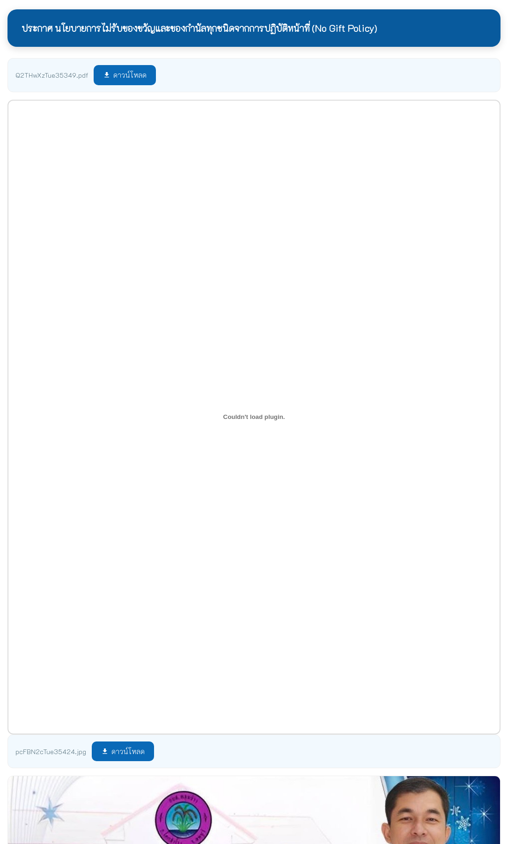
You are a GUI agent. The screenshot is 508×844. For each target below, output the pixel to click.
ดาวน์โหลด (125, 75)
